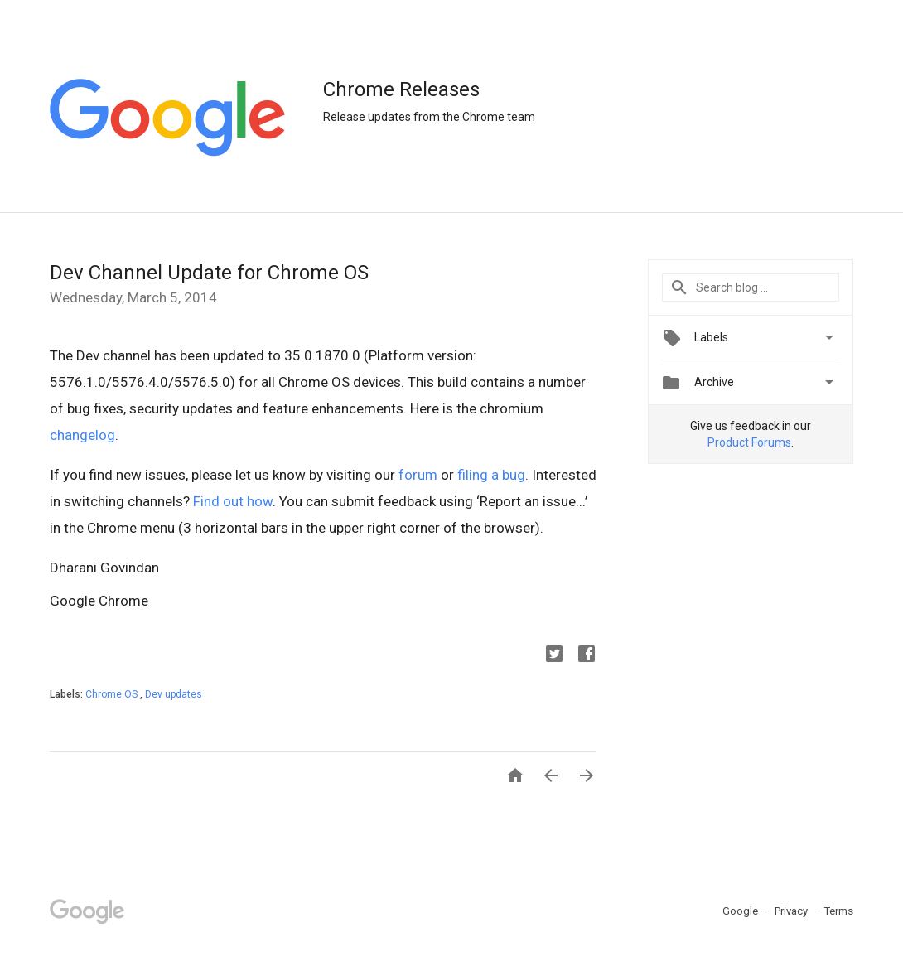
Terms (838, 911)
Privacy (792, 911)
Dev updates (173, 694)
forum (417, 474)
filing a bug (491, 474)
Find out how (233, 501)
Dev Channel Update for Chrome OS (209, 272)
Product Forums (749, 442)
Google (741, 911)
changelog (82, 435)
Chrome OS (112, 694)
